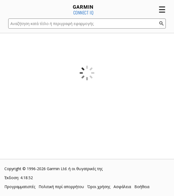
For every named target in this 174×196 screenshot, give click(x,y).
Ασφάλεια (122, 186)
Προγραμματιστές (19, 186)
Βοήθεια (141, 186)
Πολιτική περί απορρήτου (61, 186)
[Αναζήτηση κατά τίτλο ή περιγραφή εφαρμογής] (83, 24)
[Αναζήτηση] (162, 24)
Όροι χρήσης (98, 186)
